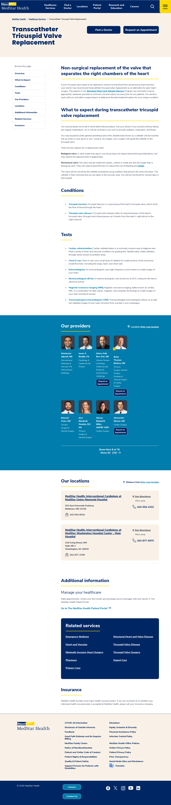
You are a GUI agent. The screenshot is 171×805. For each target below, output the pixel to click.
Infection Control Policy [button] (120, 733)
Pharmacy (71, 657)
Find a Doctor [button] (68, 6)
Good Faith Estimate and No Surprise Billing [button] (83, 734)
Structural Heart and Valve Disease (133, 633)
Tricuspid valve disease (80, 213)
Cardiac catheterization (80, 248)
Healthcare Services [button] (50, 6)
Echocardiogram (77, 269)
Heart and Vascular (76, 641)
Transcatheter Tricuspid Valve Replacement (67, 19)
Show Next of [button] (110, 449)
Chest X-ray (75, 260)
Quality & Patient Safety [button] (77, 758)
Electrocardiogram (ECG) (81, 278)
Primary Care (73, 665)
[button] (152, 6)
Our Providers (22, 99)
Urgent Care (120, 657)
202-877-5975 (145, 537)
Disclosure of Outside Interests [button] (80, 724)
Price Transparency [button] (119, 753)
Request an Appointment (120, 386)
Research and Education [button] (116, 6)
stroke (141, 165)
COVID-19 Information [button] (76, 719)
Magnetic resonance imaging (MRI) (86, 287)
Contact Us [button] (71, 793)
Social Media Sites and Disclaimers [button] (126, 758)
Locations (19, 106)
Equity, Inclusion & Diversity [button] (123, 724)
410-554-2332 (145, 504)
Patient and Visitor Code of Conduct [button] (82, 749)
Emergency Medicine (77, 633)
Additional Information (26, 112)
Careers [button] (134, 6)
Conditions (20, 86)
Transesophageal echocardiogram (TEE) (88, 299)
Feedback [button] (69, 728)
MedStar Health (19, 19)
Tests (17, 93)
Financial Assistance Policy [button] (122, 728)
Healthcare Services (37, 19)
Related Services (23, 119)
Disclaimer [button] (114, 719)
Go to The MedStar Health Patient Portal (84, 605)
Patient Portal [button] (97, 6)
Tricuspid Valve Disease (126, 641)
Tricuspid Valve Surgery (126, 649)
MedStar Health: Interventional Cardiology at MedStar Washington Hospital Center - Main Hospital (93, 530)
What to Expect (22, 80)
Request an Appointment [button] (141, 30)
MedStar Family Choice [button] (76, 740)
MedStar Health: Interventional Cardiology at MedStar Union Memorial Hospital (93, 494)
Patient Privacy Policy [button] (120, 749)
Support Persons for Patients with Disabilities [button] (82, 764)
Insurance (20, 125)
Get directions (143, 493)
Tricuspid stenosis (77, 204)
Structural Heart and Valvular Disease (105, 91)
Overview (19, 73)
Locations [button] (82, 6)
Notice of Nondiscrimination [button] (78, 744)
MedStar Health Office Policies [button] (124, 740)
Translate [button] (120, 762)
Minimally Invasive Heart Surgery (84, 649)
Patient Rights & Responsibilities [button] (81, 753)
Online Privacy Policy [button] (119, 744)
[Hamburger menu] (165, 6)
